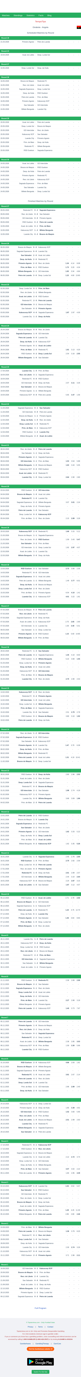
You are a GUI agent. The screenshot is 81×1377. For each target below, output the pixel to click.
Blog (49, 15)
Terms (40, 1327)
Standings (18, 15)
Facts (40, 15)
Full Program (40, 1308)
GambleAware (25, 1344)
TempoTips (40, 21)
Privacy (30, 1327)
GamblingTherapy (42, 1344)
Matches (6, 15)
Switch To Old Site (40, 1372)
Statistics (30, 15)
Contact (50, 1327)
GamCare (57, 1344)
